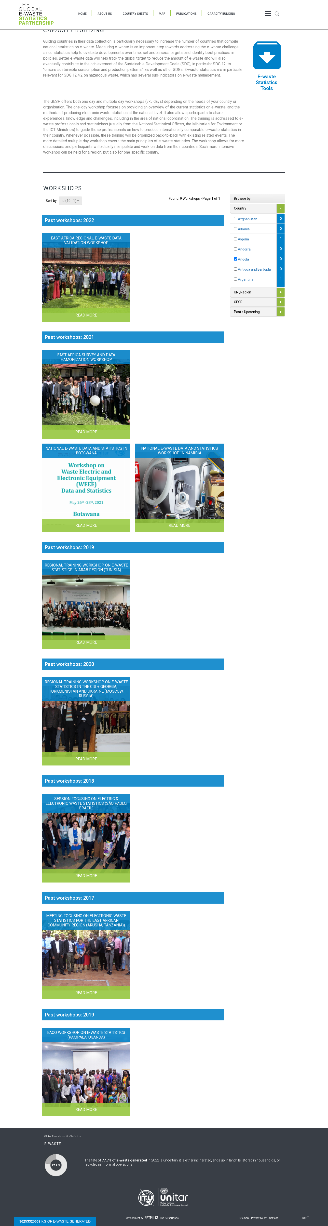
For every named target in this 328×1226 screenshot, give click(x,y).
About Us (104, 13)
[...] (235, 218)
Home (82, 13)
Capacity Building (221, 13)
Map (162, 13)
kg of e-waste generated (55, 1221)
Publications (186, 13)
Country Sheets (135, 13)
